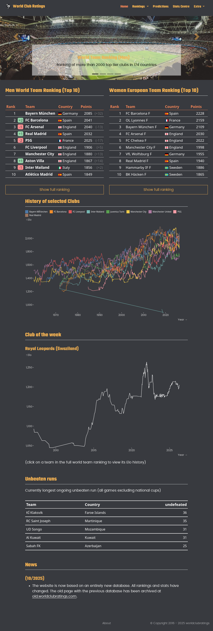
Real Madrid (35, 133)
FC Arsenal (34, 126)
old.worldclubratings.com (54, 596)
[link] (140, 6)
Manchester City (39, 154)
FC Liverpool (36, 147)
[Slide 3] (110, 74)
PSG (28, 140)
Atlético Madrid (39, 174)
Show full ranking (54, 189)
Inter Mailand (37, 167)
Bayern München (40, 113)
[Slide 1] (95, 74)
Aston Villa (34, 160)
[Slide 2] (103, 74)
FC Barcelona (36, 120)
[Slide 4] (118, 74)
